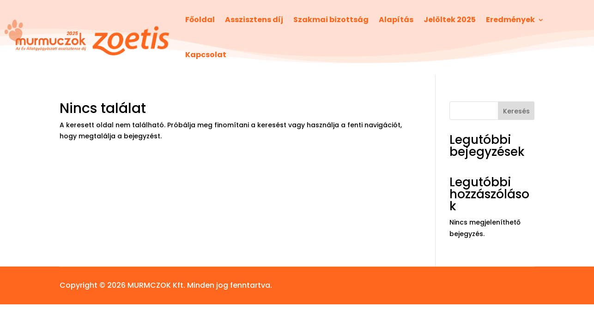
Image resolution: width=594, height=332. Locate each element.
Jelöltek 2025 (450, 19)
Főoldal (200, 19)
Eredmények (510, 19)
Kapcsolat (205, 54)
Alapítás (396, 19)
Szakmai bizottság (331, 19)
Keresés (516, 111)
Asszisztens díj (254, 19)
